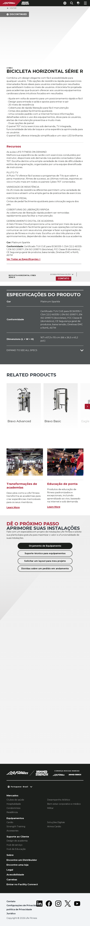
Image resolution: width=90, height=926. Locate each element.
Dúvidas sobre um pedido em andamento (45, 568)
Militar (50, 808)
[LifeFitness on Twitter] (68, 908)
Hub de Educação (16, 849)
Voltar (12, 8)
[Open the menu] (85, 3)
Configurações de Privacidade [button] (23, 905)
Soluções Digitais (56, 822)
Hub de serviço (14, 845)
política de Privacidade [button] (19, 909)
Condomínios (13, 808)
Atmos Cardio (54, 826)
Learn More (13, 507)
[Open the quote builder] (78, 3)
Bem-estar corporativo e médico (64, 804)
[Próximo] (87, 406)
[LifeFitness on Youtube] (77, 908)
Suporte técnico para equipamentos (45, 553)
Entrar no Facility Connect (22, 884)
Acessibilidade (15, 874)
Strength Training (16, 826)
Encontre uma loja (17, 864)
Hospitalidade (14, 804)
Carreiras (12, 879)
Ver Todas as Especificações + (23, 259)
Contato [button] (11, 901)
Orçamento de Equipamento (45, 546)
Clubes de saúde (15, 800)
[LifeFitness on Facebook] (49, 908)
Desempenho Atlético (58, 800)
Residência (12, 812)
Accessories (12, 830)
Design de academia (17, 840)
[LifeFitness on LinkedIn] (39, 908)
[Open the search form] (71, 3)
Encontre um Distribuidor (22, 860)
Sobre (10, 855)
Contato (63, 278)
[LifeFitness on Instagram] (58, 908)
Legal (10, 869)
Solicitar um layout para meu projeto (45, 561)
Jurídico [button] (11, 913)
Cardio (10, 822)
